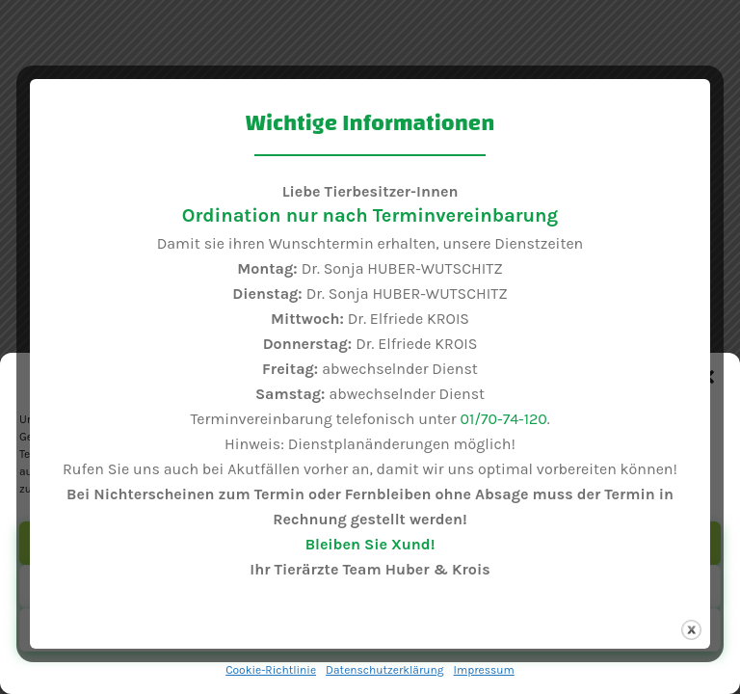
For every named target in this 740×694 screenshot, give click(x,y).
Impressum (484, 670)
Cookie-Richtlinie (270, 670)
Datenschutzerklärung (385, 670)
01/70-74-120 (503, 419)
